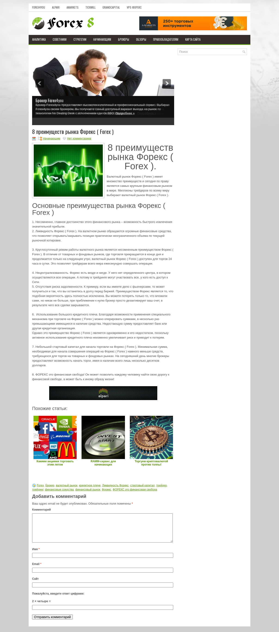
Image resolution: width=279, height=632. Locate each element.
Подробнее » (124, 113)
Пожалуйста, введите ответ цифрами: (58, 599)
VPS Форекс (134, 7)
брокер (49, 485)
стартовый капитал (142, 485)
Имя (36, 554)
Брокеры (123, 39)
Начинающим (102, 39)
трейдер (161, 485)
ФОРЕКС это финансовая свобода (135, 489)
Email (36, 569)
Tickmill (90, 7)
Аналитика (39, 39)
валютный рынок (66, 485)
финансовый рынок (87, 489)
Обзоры (141, 39)
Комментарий (41, 509)
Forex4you (38, 7)
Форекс (106, 489)
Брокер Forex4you (50, 100)
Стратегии (79, 39)
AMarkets (73, 7)
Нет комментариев (79, 138)
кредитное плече (90, 485)
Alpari (56, 7)
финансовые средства (59, 489)
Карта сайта (192, 39)
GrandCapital (111, 7)
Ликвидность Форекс (115, 485)
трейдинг (37, 489)
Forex (40, 485)
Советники (60, 39)
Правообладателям (165, 39)
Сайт (35, 584)
